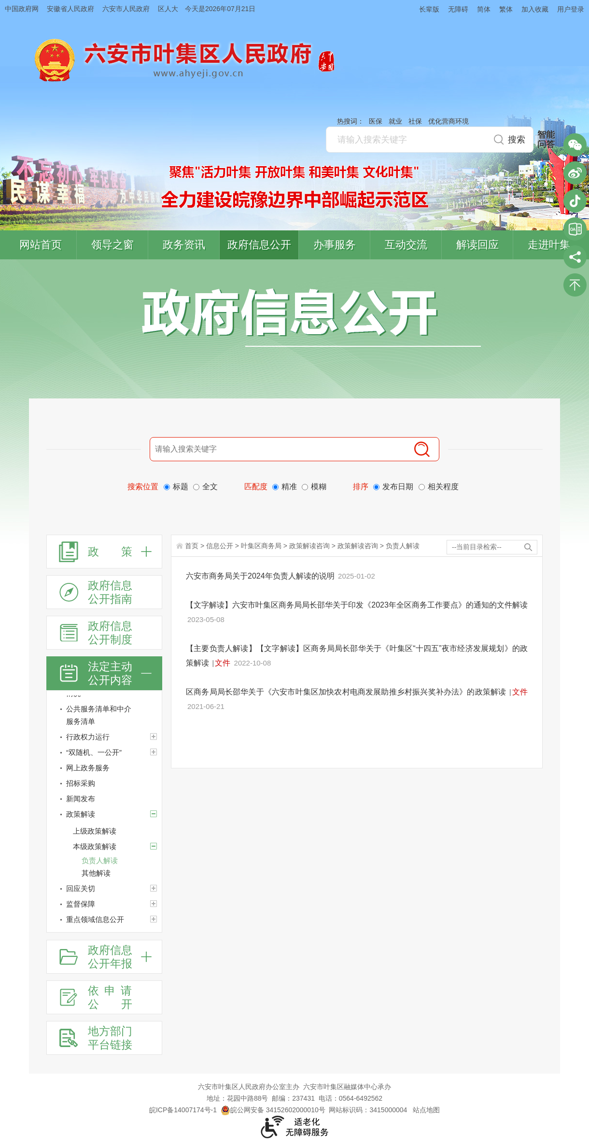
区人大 (168, 9)
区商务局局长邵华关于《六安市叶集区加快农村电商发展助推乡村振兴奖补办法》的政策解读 (347, 692)
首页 (191, 546)
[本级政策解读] (153, 846)
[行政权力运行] (104, 737)
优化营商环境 (448, 121)
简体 (484, 9)
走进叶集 (549, 245)
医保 (375, 121)
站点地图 (426, 1110)
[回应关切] (104, 888)
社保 (415, 121)
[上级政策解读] (117, 831)
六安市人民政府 (126, 9)
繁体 (506, 9)
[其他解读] (122, 873)
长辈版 (429, 9)
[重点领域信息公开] (104, 919)
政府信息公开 (259, 245)
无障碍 (458, 9)
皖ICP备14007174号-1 (183, 1110)
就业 (395, 121)
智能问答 (546, 139)
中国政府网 (22, 9)
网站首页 (40, 245)
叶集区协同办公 (575, 229)
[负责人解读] (122, 860)
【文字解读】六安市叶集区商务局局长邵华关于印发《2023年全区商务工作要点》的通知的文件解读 (357, 605)
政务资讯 (184, 245)
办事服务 (334, 245)
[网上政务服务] (104, 768)
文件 (222, 663)
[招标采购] (104, 783)
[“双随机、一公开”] (104, 752)
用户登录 (570, 9)
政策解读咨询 (309, 546)
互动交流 (406, 245)
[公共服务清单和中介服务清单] (104, 715)
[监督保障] (104, 904)
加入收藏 (534, 9)
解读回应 (477, 245)
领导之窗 (112, 245)
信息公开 (219, 546)
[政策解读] (104, 814)
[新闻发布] (104, 799)
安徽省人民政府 (70, 9)
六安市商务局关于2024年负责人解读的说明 (261, 576)
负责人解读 (403, 546)
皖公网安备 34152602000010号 (273, 1110)
